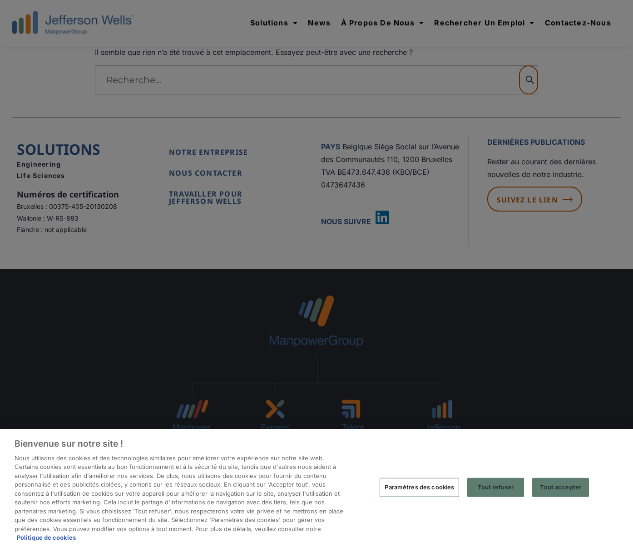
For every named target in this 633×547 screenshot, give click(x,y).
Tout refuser (496, 487)
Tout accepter (560, 487)
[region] (316, 488)
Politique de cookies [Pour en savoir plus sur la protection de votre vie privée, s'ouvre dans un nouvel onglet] (46, 537)
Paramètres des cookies (419, 487)
